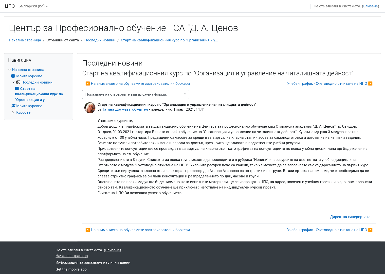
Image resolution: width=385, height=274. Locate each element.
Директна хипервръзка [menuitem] (350, 217)
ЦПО (10, 6)
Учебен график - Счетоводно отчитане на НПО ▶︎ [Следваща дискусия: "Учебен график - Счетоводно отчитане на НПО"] (330, 83)
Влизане (370, 6)
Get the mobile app (71, 269)
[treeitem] (38, 91)
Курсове (23, 112)
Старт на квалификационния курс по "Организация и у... (169, 40)
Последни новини (99, 40)
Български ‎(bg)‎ (31, 6)
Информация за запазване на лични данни (93, 262)
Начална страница (25, 40)
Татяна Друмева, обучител (125, 109)
